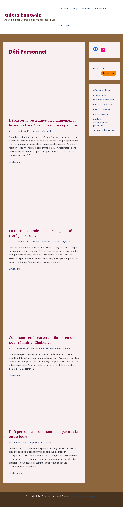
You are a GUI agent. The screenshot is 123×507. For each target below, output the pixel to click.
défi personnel (34, 131)
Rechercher (98, 68)
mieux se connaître (102, 104)
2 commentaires (17, 241)
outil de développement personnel (101, 122)
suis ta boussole (22, 15)
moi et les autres (101, 114)
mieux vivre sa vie (50, 241)
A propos (64, 25)
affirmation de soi (35, 348)
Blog (74, 8)
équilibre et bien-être (103, 99)
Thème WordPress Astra (86, 496)
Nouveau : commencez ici (93, 8)
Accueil (63, 8)
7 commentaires (17, 131)
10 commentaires (17, 442)
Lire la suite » (15, 162)
